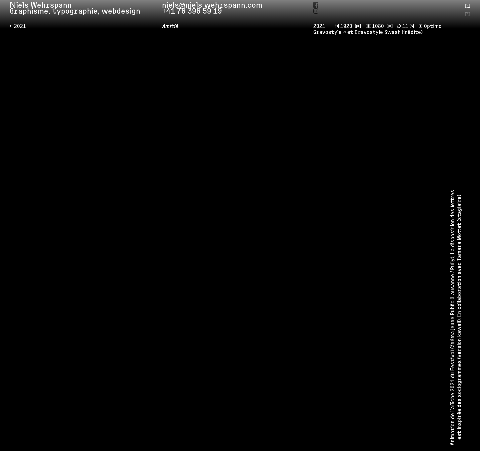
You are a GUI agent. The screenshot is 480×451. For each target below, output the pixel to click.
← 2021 (18, 27)
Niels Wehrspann (43, 7)
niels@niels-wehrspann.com (217, 7)
